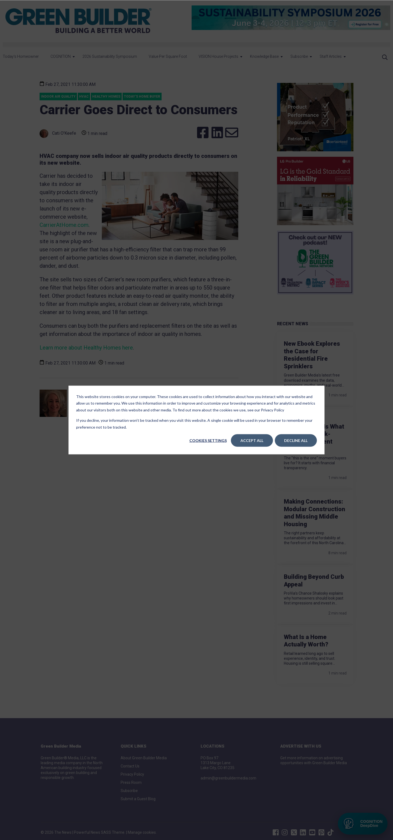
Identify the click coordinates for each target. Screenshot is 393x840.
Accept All (251, 440)
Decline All (296, 440)
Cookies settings (208, 440)
